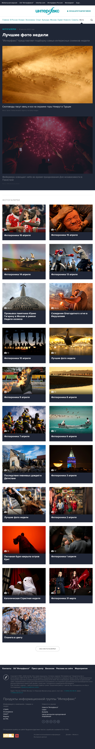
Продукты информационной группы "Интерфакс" (39, 699)
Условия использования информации (47, 735)
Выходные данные (40, 737)
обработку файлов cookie (30, 687)
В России (14, 20)
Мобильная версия (9, 3)
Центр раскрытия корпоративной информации (54, 715)
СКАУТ (5, 714)
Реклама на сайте (64, 668)
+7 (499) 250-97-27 (17, 693)
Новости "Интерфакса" (50, 707)
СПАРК (6, 709)
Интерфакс (47, 11)
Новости (67, 20)
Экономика (30, 20)
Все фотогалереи (47, 649)
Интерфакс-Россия (55, 3)
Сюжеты (75, 20)
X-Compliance (8, 712)
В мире (21, 20)
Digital (60, 20)
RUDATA (45, 712)
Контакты (6, 668)
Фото (81, 20)
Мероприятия (81, 668)
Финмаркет (69, 3)
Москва (53, 20)
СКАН (44, 710)
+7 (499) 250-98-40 (70, 691)
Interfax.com (40, 3)
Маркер (6, 717)
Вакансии (49, 668)
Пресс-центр (37, 668)
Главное (5, 20)
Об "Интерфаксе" (27, 3)
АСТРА (5, 719)
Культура (45, 20)
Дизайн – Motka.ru (72, 735)
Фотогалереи (9, 29)
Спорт (38, 20)
